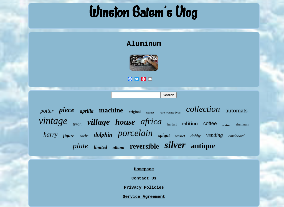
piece (66, 110)
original (135, 112)
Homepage (144, 169)
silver (175, 145)
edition (190, 123)
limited (100, 147)
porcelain (135, 133)
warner (150, 112)
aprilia (86, 111)
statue (226, 125)
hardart (172, 124)
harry (50, 134)
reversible (144, 146)
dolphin (103, 134)
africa (151, 121)
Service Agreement (144, 196)
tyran (77, 124)
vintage (53, 120)
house (125, 121)
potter (47, 111)
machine (111, 110)
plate (80, 145)
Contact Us (143, 178)
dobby (196, 136)
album (118, 147)
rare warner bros (170, 112)
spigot (164, 135)
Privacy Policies (144, 187)
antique (203, 146)
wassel (180, 136)
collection (203, 109)
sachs (84, 136)
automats (236, 110)
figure (68, 135)
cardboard (237, 136)
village (98, 121)
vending (214, 135)
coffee (210, 123)
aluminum (242, 124)
